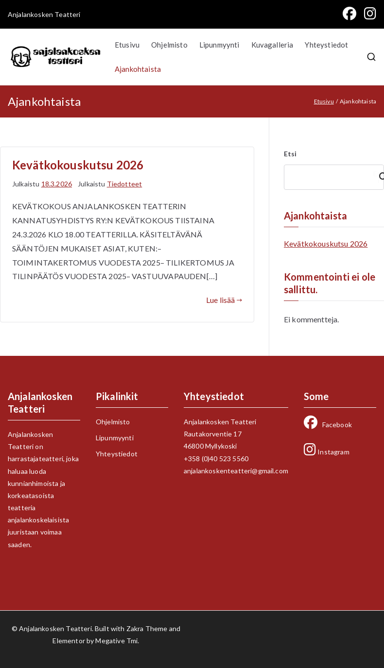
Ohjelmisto (169, 44)
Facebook (328, 424)
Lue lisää (224, 299)
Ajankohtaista (138, 69)
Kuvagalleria (272, 44)
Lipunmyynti (219, 44)
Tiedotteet (124, 184)
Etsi (290, 154)
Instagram (326, 452)
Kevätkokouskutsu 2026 (77, 165)
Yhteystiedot (326, 44)
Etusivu (127, 44)
